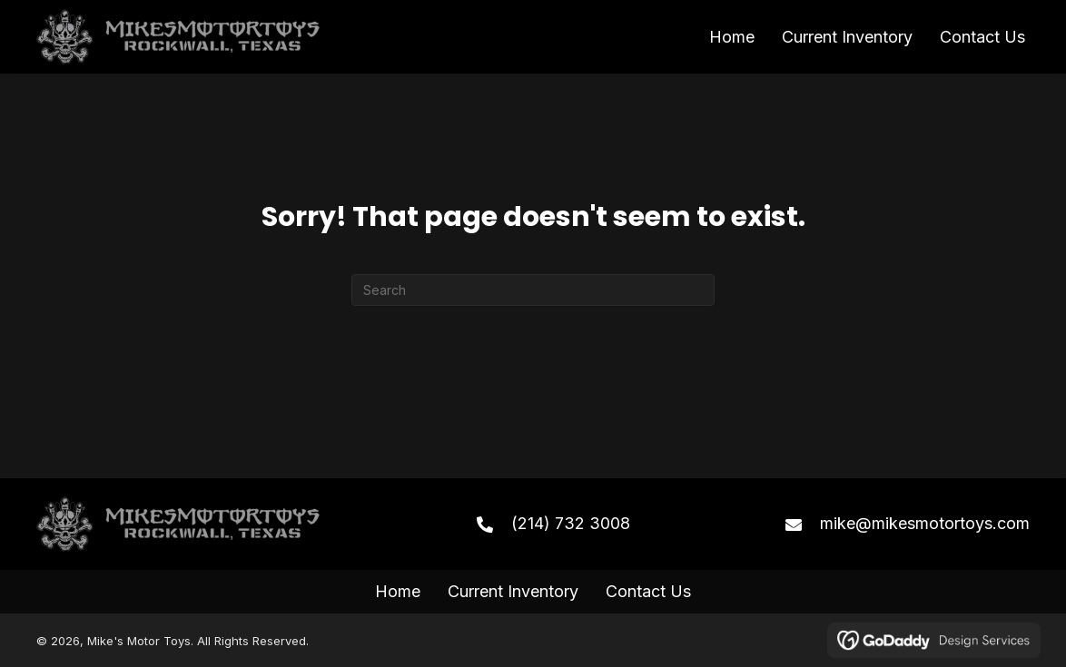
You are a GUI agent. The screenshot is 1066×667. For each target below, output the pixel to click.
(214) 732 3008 (570, 523)
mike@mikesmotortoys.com (925, 523)
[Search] (533, 290)
